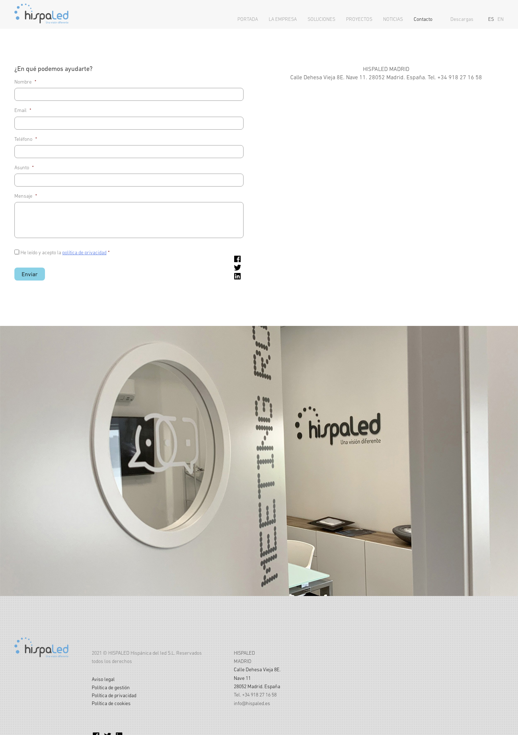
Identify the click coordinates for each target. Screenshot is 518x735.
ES (491, 19)
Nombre (25, 82)
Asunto (24, 167)
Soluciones (321, 19)
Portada (247, 19)
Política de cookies (111, 703)
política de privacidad (84, 252)
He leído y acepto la (65, 252)
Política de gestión (111, 687)
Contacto (423, 19)
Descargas (461, 19)
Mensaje (25, 196)
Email (22, 110)
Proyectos (359, 19)
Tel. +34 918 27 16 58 (255, 695)
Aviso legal (103, 679)
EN (500, 19)
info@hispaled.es (252, 703)
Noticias (393, 19)
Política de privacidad (114, 695)
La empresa (283, 19)
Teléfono (25, 139)
